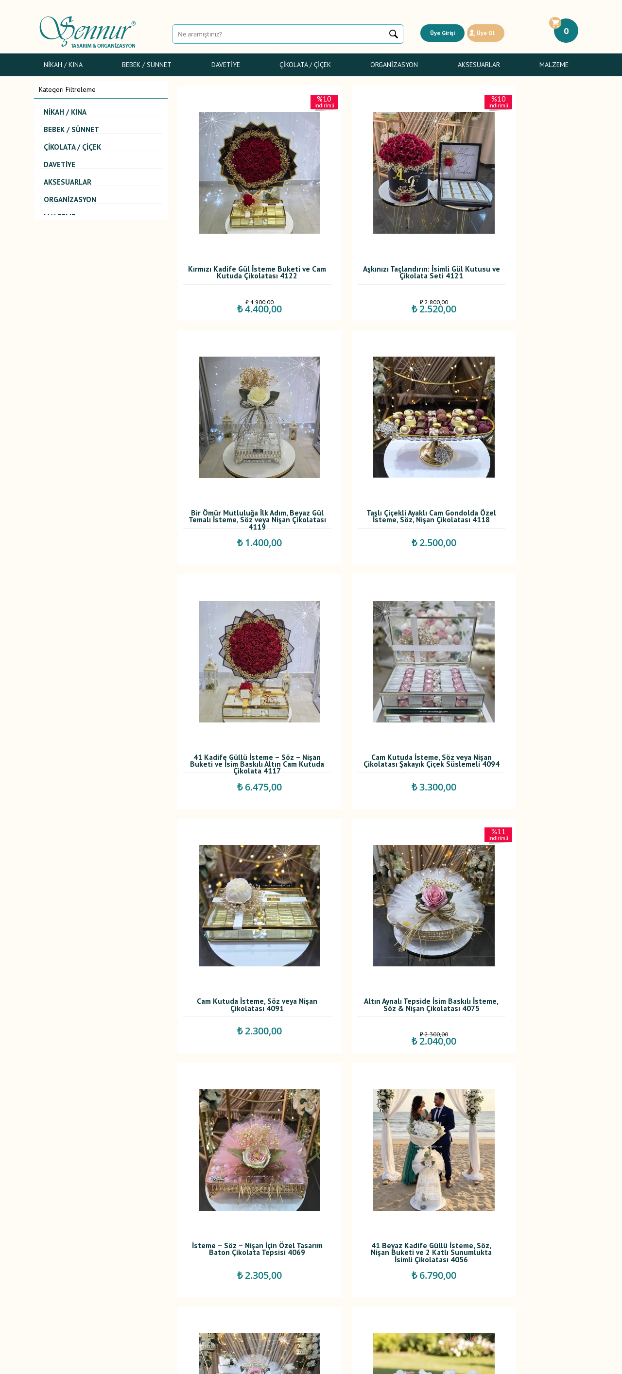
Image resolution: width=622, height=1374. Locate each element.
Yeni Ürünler (241, 1235)
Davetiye (225, 64)
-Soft (262, 1361)
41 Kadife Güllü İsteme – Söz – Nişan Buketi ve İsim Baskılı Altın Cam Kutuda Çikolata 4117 (380, 447)
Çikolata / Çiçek (305, 64)
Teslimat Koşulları (156, 1214)
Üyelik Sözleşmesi (158, 1225)
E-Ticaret (283, 1361)
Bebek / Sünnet (147, 64)
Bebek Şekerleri (62, 1225)
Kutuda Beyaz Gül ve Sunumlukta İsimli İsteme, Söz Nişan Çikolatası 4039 (379, 1072)
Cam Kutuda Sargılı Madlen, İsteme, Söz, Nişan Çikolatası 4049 (518, 864)
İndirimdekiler (244, 1246)
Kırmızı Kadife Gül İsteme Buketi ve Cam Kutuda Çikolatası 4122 (241, 239)
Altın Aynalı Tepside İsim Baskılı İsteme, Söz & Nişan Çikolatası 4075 (380, 656)
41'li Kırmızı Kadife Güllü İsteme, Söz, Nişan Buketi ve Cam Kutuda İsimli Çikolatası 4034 (518, 1072)
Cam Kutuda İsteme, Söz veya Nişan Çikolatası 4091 (241, 653)
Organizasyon (394, 64)
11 (431, 1145)
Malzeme (554, 64)
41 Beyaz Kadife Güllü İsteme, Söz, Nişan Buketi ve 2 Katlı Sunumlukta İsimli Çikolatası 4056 (241, 864)
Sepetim (236, 1267)
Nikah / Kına (63, 64)
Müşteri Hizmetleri (250, 1257)
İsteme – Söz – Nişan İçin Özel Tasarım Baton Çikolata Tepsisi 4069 (518, 656)
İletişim (234, 1278)
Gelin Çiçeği (56, 1246)
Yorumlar (237, 1225)
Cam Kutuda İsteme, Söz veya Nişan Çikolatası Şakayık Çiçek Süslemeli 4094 (518, 447)
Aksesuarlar (479, 64)
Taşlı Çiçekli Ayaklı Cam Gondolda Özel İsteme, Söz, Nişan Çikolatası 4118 (241, 447)
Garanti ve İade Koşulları (167, 1246)
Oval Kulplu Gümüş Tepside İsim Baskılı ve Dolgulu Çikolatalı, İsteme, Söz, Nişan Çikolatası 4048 (241, 1072)
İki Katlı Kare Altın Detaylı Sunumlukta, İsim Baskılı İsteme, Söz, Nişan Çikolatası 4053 (379, 864)
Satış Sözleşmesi (155, 1235)
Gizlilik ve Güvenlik (158, 1257)
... (387, 1145)
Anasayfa (237, 1214)
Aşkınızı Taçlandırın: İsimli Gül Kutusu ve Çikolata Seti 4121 (380, 236)
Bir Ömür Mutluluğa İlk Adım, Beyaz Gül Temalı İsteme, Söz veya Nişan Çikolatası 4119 (518, 239)
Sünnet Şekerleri (63, 1257)
